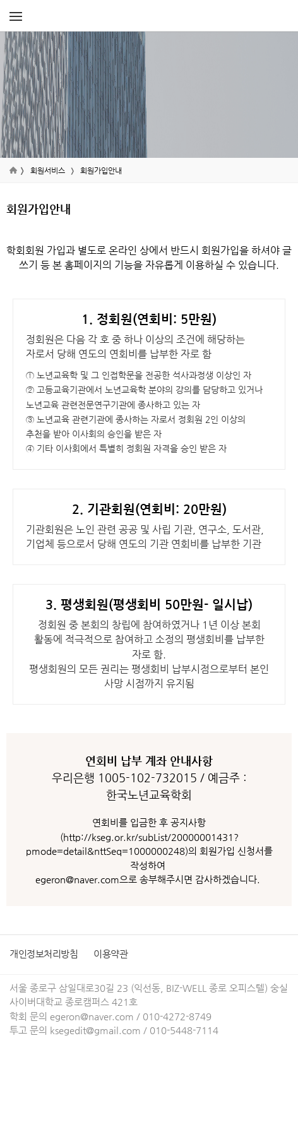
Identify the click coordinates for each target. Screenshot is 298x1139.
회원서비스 (47, 170)
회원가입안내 (101, 170)
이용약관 (110, 953)
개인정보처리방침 (43, 953)
